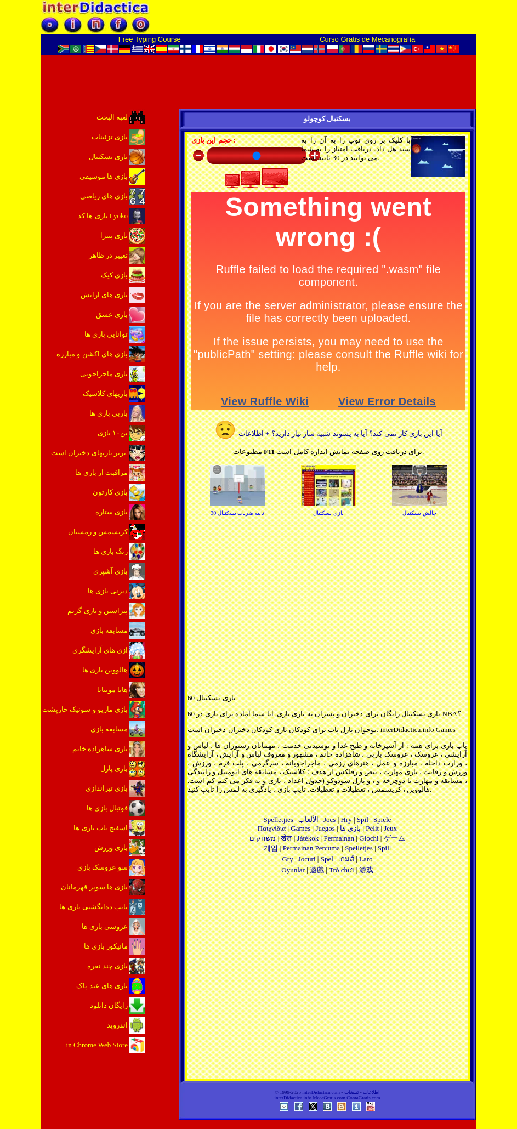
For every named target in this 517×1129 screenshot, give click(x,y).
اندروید (117, 1025)
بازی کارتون (110, 492)
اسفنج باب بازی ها (100, 828)
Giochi (368, 838)
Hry (345, 819)
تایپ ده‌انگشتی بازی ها (93, 907)
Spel (327, 859)
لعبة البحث (112, 117)
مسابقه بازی (109, 630)
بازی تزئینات (110, 137)
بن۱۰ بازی (113, 433)
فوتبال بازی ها (107, 808)
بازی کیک (114, 275)
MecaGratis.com (329, 1097)
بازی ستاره (111, 512)
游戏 (366, 870)
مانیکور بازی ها (106, 946)
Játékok (308, 838)
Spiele (382, 819)
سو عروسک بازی (102, 867)
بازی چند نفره (107, 966)
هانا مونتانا (112, 689)
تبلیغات (351, 1092)
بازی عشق (112, 314)
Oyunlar (293, 870)
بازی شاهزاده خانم (100, 749)
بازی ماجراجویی (104, 374)
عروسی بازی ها (105, 926)
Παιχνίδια (272, 828)
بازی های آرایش (104, 295)
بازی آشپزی (110, 571)
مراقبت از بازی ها (101, 472)
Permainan (338, 838)
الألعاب (308, 819)
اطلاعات (371, 1092)
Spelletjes (359, 848)
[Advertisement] (327, 980)
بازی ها (350, 828)
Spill (384, 848)
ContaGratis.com (363, 1097)
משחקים (262, 838)
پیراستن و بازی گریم (97, 610)
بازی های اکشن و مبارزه (92, 354)
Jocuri (307, 859)
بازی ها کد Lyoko (103, 216)
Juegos (324, 828)
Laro (366, 859)
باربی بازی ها (108, 413)
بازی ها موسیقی (103, 176)
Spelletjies (278, 819)
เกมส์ (346, 859)
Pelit (372, 828)
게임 (271, 848)
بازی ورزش (111, 847)
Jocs (329, 819)
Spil (362, 819)
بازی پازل (114, 768)
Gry (287, 859)
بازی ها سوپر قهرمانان (94, 887)
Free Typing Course (149, 39)
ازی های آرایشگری (100, 650)
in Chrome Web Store (97, 1045)
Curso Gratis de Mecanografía (367, 39)
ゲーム (394, 838)
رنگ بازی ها (110, 551)
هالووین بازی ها (105, 670)
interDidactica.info (292, 1097)
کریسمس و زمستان (98, 531)
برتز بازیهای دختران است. (89, 453)
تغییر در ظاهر (108, 255)
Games (300, 828)
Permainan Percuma (311, 848)
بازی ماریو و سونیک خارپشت (85, 709)
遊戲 (317, 870)
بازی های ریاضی (104, 196)
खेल (286, 838)
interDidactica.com (321, 1092)
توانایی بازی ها (106, 334)
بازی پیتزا (114, 235)
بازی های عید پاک (102, 986)
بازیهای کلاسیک (105, 393)
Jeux (390, 828)
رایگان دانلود (109, 1005)
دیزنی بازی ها (108, 591)
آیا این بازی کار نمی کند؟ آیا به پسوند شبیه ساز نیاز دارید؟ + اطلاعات (328, 433)
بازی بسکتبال (108, 156)
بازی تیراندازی (107, 788)
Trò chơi (341, 870)
